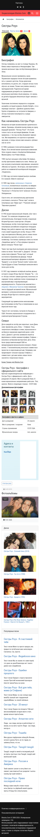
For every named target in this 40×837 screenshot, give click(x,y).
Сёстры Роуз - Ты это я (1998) (14, 574)
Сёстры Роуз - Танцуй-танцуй (19, 747)
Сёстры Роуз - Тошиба (15, 732)
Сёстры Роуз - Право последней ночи (14, 780)
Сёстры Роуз (7, 515)
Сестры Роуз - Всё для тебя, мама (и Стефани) (18, 689)
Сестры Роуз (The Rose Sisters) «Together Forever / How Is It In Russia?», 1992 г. (18, 621)
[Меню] (37, 13)
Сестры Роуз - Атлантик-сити (18, 718)
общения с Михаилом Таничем (12, 287)
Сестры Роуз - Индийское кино (20, 656)
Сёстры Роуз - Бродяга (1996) (14, 597)
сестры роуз (7, 483)
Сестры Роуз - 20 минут (16, 704)
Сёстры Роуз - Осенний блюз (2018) (16, 551)
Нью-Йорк (7, 452)
